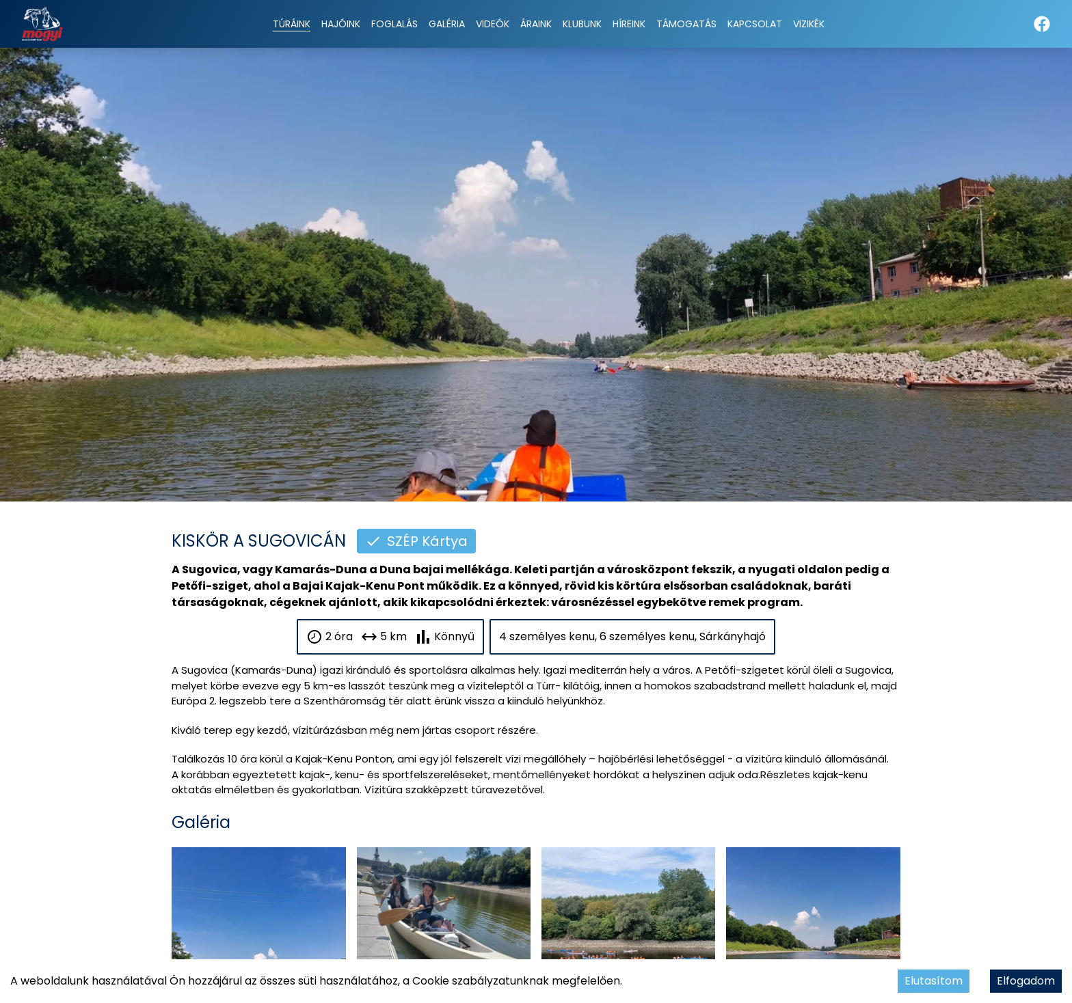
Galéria (447, 24)
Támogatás (686, 24)
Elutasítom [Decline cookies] (933, 981)
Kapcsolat (754, 24)
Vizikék (809, 24)
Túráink (291, 24)
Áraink (536, 24)
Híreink (629, 24)
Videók (492, 24)
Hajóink (340, 24)
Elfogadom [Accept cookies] (1026, 981)
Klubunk (582, 24)
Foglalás (394, 24)
